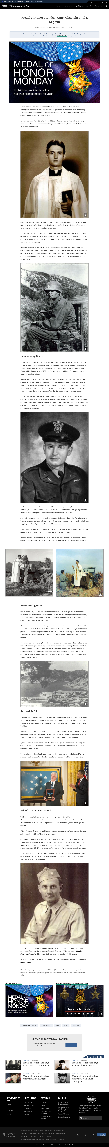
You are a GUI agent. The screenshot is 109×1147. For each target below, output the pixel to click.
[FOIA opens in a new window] (41, 1136)
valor (57, 1025)
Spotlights (79, 6)
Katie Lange (52, 27)
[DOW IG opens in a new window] (44, 1133)
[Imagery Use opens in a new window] (34, 1136)
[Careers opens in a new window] (48, 1105)
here (22, 962)
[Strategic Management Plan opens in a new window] (29, 1139)
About (89, 6)
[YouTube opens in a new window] (106, 2)
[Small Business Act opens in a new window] (51, 1139)
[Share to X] (69, 27)
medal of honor (46, 1025)
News (58, 6)
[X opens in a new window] (91, 2)
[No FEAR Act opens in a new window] (25, 1136)
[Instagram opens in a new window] (99, 2)
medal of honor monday (29, 1025)
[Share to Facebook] (67, 27)
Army (65, 1025)
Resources (98, 6)
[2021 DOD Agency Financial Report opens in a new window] (48, 1117)
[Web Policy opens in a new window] (25, 1133)
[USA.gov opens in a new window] (41, 1139)
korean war (76, 1025)
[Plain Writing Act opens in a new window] (35, 1133)
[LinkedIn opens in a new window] (102, 2)
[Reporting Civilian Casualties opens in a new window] (57, 1133)
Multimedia (68, 6)
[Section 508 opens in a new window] (48, 1130)
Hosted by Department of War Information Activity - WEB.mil (54, 1145)
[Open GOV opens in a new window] (48, 1136)
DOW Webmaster (62, 36)
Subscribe (71, 1045)
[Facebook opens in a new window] (95, 2)
